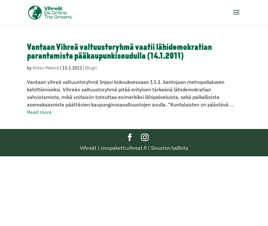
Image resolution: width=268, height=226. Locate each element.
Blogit (91, 68)
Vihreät (88, 148)
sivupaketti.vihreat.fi (124, 148)
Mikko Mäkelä (46, 68)
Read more (39, 112)
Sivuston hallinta (169, 148)
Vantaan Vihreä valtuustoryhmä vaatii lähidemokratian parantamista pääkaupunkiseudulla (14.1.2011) (119, 52)
